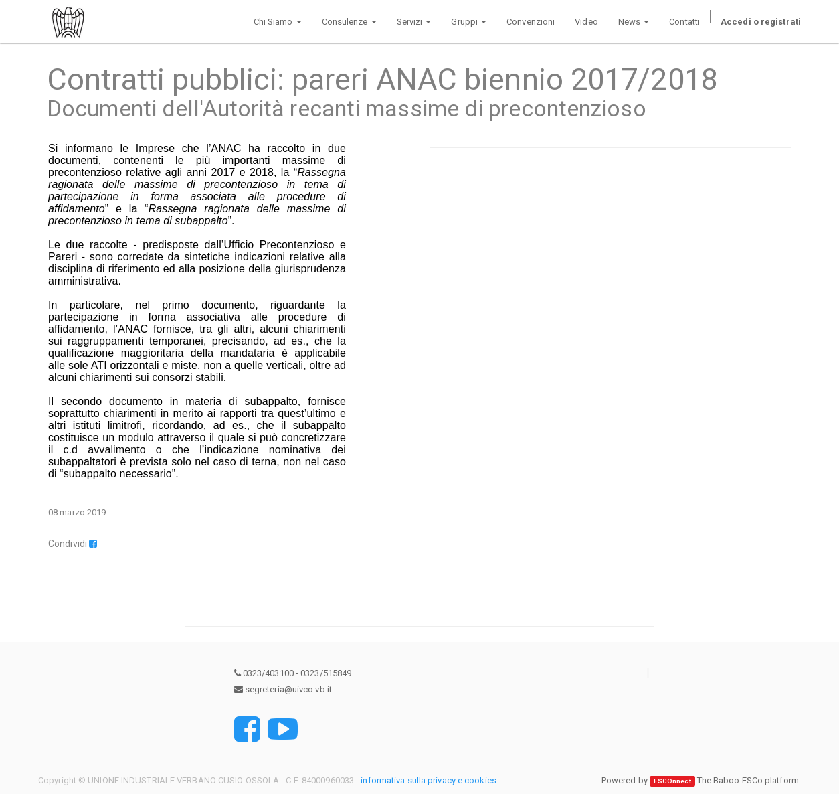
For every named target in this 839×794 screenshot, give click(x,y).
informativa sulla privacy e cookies (428, 780)
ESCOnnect (672, 781)
